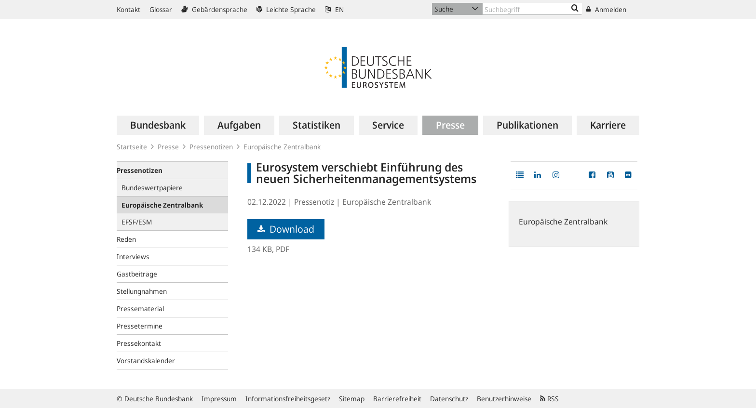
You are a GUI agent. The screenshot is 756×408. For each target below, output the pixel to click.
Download (285, 229)
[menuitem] (158, 125)
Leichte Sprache (286, 9)
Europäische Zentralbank (282, 146)
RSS (549, 398)
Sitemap (351, 398)
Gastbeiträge (137, 273)
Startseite (132, 146)
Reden (126, 239)
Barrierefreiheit (397, 398)
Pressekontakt (139, 343)
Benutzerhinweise (504, 398)
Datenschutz (449, 398)
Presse (168, 146)
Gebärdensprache (214, 9)
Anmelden (606, 9)
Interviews (133, 256)
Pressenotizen (211, 146)
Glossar (160, 9)
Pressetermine (139, 325)
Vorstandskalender (146, 360)
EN (334, 9)
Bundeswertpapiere (152, 187)
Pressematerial (140, 308)
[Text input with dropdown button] (532, 9)
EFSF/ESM (137, 221)
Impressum (219, 398)
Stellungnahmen (142, 291)
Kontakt (128, 9)
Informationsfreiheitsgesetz (287, 398)
